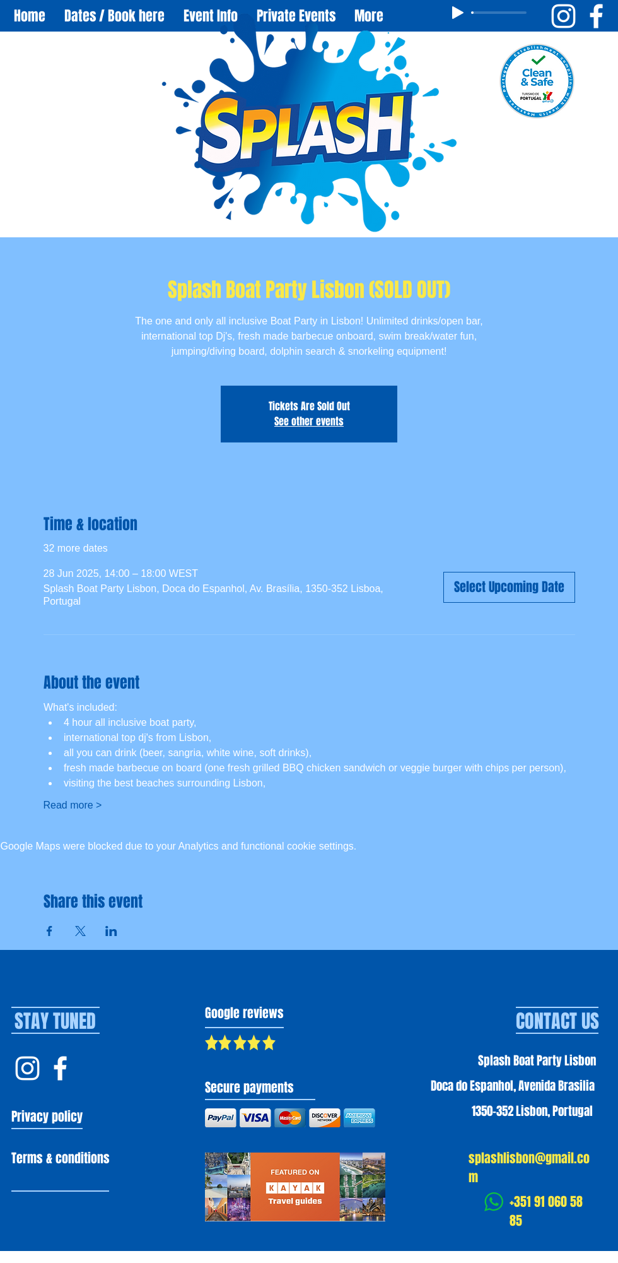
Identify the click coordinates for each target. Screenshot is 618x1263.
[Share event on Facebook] (49, 931)
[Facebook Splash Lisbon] (60, 1068)
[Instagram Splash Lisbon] (27, 1068)
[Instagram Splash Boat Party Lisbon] (563, 16)
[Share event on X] (80, 931)
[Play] (458, 12)
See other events (309, 421)
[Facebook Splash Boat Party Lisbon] (596, 16)
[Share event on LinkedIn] (111, 931)
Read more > (73, 805)
